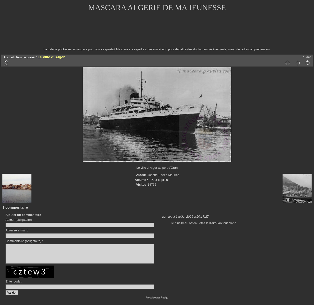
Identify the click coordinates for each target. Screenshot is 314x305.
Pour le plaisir (25, 57)
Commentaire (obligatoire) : (24, 241)
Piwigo (164, 301)
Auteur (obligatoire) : (20, 219)
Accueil (9, 57)
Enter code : (14, 285)
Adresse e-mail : (17, 230)
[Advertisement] (157, 33)
